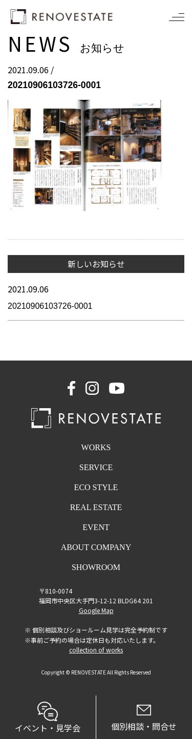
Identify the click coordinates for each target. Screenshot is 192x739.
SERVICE (96, 467)
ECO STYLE (96, 487)
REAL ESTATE (96, 507)
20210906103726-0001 (50, 306)
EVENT (95, 527)
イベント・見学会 (48, 718)
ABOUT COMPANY (96, 547)
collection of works (96, 649)
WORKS (96, 447)
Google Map (96, 610)
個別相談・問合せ (144, 718)
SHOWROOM (96, 567)
